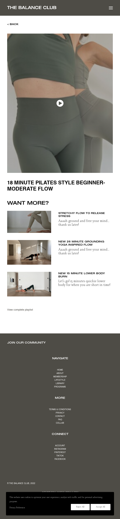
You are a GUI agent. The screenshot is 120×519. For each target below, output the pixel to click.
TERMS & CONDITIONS (60, 410)
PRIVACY (60, 413)
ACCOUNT (60, 446)
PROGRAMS (60, 387)
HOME (60, 370)
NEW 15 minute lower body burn (81, 275)
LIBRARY (60, 383)
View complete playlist (20, 310)
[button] (111, 8)
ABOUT (60, 373)
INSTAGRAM (60, 449)
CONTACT (60, 416)
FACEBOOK (60, 459)
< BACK (13, 24)
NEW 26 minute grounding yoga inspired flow (81, 243)
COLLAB (60, 423)
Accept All (100, 507)
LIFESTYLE (60, 380)
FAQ (60, 420)
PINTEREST (60, 452)
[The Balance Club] (31, 7)
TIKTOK (60, 456)
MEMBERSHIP (60, 377)
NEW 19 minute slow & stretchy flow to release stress (81, 213)
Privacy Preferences (17, 507)
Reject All (80, 507)
